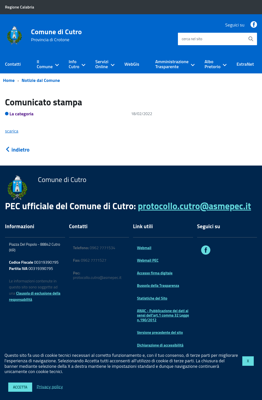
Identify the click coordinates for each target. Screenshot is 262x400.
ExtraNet (245, 64)
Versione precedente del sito (160, 332)
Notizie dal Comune (41, 80)
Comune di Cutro (56, 35)
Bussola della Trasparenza (158, 285)
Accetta (20, 387)
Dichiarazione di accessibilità (160, 345)
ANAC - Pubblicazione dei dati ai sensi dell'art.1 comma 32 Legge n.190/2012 (163, 315)
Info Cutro (74, 64)
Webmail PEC (147, 260)
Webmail (144, 248)
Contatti (13, 64)
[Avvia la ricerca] (251, 39)
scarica (11, 131)
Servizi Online (101, 64)
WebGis (131, 64)
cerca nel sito (192, 39)
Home (9, 80)
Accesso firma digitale (154, 273)
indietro (17, 150)
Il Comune (45, 64)
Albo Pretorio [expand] (213, 64)
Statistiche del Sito (152, 298)
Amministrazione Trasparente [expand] (172, 64)
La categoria (21, 113)
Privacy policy (50, 386)
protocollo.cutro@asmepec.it (194, 206)
